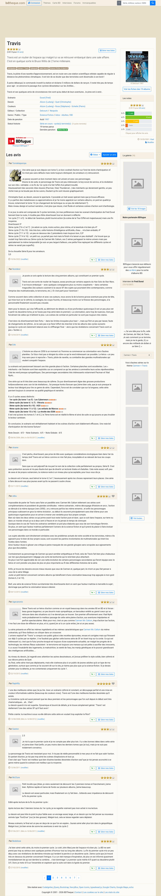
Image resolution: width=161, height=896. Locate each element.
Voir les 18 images (137, 209)
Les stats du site (112, 892)
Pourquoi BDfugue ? (21, 146)
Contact (78, 892)
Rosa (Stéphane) (62, 106)
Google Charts (109, 887)
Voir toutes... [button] (137, 518)
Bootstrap (64, 887)
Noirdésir (16, 269)
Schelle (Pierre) (78, 106)
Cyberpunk (34, 68)
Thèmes (47, 3)
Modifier (149, 142)
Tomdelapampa (19, 163)
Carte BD (57, 3)
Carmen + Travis (23, 68)
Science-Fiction (47, 115)
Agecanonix (17, 602)
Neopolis (54, 111)
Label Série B (43, 68)
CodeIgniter (48, 887)
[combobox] (135, 3)
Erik (14, 345)
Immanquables (89, 3)
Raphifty (16, 683)
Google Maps (122, 887)
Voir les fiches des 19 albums (137, 89)
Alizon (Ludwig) (47, 102)
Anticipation (12, 68)
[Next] (79, 877)
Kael (152, 139)
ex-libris (132, 270)
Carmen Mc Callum (83, 620)
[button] (20, 140)
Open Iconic (84, 887)
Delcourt (43, 111)
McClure (16, 777)
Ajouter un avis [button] (109, 155)
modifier (24, 259)
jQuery (56, 887)
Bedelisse (16, 841)
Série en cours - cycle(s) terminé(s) (55, 124)
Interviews (67, 3)
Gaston (15, 729)
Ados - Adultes (61, 115)
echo (131, 887)
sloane (15, 447)
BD (71, 115)
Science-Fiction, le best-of (59, 68)
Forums (77, 3)
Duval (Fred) (45, 97)
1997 (47, 119)
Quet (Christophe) (63, 102)
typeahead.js (96, 887)
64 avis (20, 52)
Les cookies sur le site (93, 892)
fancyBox (74, 887)
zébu (14, 496)
